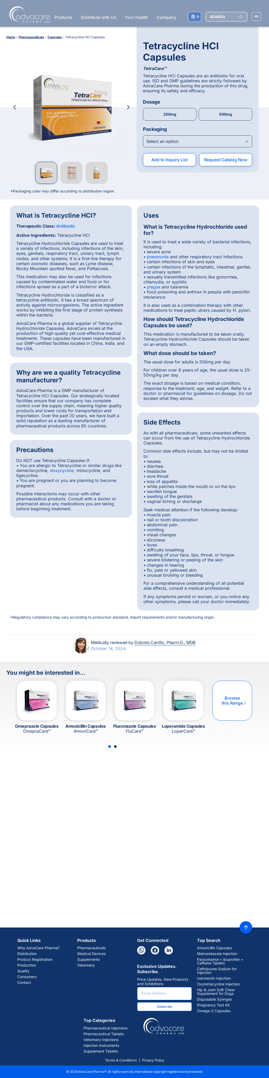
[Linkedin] (168, 950)
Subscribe (164, 1007)
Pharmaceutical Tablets (104, 1034)
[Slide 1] (109, 746)
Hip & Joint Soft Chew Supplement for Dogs (216, 991)
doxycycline (62, 470)
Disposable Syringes (214, 999)
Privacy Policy (153, 1060)
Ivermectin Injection (214, 978)
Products (63, 17)
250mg (169, 114)
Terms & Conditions (121, 1060)
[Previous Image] (14, 107)
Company (166, 17)
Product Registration (35, 959)
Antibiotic (65, 226)
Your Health (136, 17)
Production (26, 965)
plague (153, 286)
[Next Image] (128, 107)
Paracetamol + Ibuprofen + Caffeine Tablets (220, 961)
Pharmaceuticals (91, 948)
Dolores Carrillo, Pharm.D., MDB (164, 642)
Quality (23, 971)
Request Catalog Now (225, 159)
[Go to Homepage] (28, 14)
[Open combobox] (197, 141)
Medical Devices (91, 954)
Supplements (88, 959)
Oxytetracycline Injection (218, 984)
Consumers (27, 977)
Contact (24, 982)
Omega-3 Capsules (213, 1011)
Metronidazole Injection (217, 954)
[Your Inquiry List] (195, 16)
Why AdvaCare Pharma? (38, 948)
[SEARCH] (226, 16)
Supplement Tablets (101, 1051)
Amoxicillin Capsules (214, 948)
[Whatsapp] (141, 950)
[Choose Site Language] (256, 16)
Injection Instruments (101, 1045)
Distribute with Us (98, 17)
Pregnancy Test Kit (213, 1005)
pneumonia (158, 256)
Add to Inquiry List (169, 159)
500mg (225, 114)
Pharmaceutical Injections (105, 1028)
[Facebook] (155, 950)
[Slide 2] (115, 746)
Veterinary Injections (101, 1040)
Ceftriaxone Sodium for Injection (217, 970)
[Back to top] (246, 927)
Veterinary (86, 965)
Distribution (27, 954)
